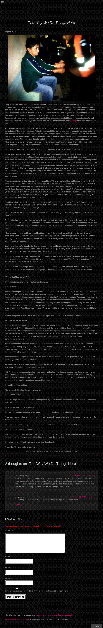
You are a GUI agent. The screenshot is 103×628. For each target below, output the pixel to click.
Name (7, 560)
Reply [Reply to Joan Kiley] (20, 491)
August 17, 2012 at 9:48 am (84, 476)
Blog (62, 451)
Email (7, 571)
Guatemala (67, 451)
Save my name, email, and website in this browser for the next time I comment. (36, 594)
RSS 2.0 (72, 451)
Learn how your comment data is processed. (54, 618)
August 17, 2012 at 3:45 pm (84, 497)
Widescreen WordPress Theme (16, 623)
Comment (9, 531)
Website (8, 581)
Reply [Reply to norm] (20, 504)
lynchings (73, 121)
